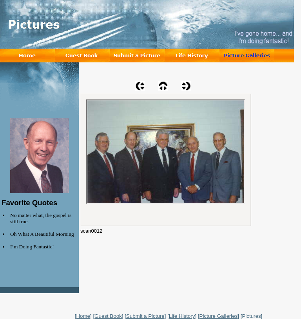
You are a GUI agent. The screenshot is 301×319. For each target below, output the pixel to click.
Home (83, 316)
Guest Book (108, 316)
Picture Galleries (218, 316)
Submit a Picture (145, 316)
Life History (182, 316)
